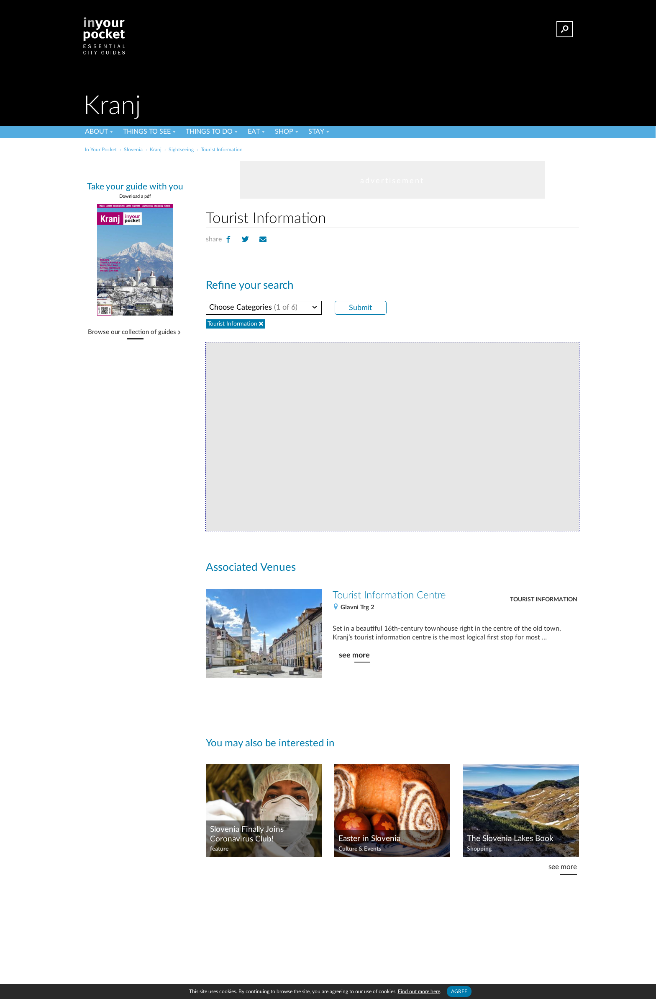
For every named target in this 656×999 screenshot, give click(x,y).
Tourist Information (543, 600)
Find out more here (419, 991)
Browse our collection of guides (132, 332)
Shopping (479, 849)
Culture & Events (359, 849)
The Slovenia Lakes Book (510, 839)
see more (354, 655)
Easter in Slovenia (369, 839)
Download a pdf (135, 196)
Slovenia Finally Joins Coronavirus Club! (247, 834)
